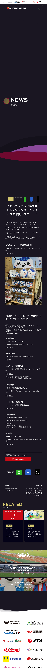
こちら (11, 444)
